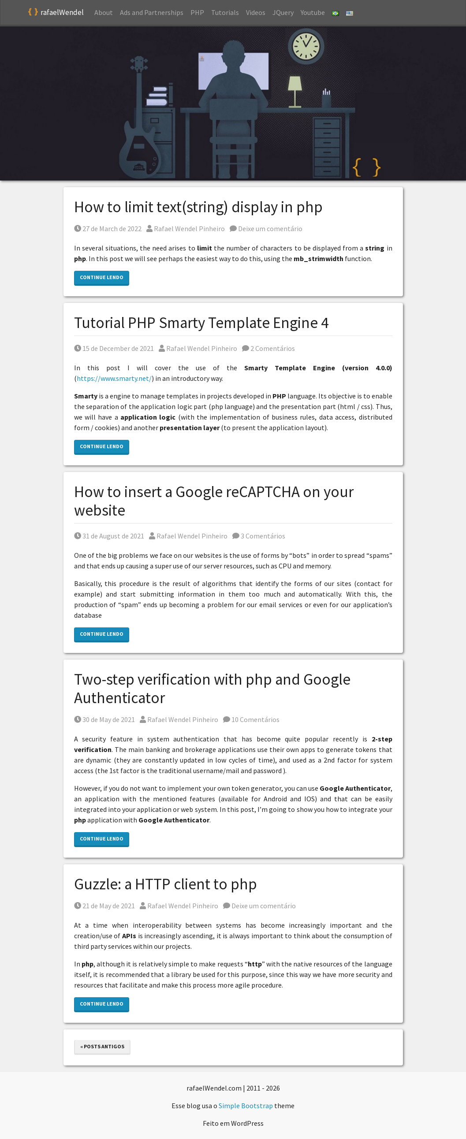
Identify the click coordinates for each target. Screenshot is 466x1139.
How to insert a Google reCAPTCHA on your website (214, 501)
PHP (197, 12)
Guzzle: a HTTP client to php (165, 884)
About (103, 12)
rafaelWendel (56, 12)
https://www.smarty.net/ (114, 378)
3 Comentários (258, 535)
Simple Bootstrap (246, 1105)
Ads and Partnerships (151, 12)
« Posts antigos (102, 1046)
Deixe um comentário (266, 228)
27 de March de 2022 (108, 228)
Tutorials (225, 12)
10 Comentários (251, 719)
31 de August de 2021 (109, 535)
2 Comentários (268, 348)
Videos (255, 12)
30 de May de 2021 (104, 719)
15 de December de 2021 (114, 348)
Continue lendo (101, 277)
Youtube (313, 12)
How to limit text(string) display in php (198, 207)
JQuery (283, 12)
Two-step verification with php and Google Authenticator (212, 689)
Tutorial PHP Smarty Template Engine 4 (201, 322)
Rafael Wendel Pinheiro (185, 228)
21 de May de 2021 (104, 905)
